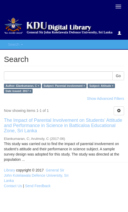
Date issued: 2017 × (18, 91)
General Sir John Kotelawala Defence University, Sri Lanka (36, 175)
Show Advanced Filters (105, 98)
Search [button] (15, 44)
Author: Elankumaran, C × (22, 85)
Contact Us (13, 186)
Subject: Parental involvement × (64, 85)
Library (9, 170)
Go (118, 76)
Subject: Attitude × (101, 85)
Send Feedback (38, 186)
